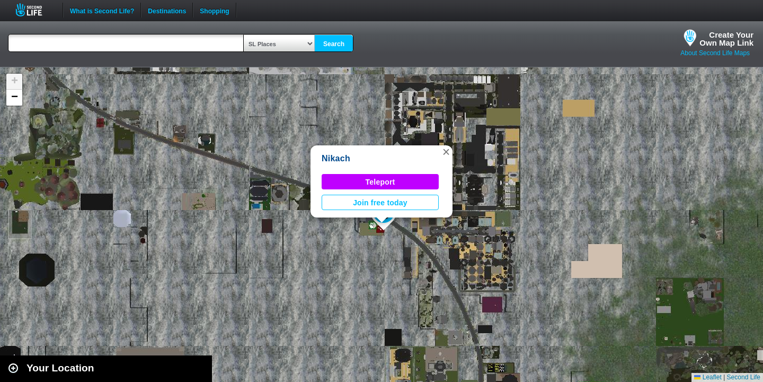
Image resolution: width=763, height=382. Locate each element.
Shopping (214, 10)
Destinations (167, 10)
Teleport (380, 182)
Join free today (380, 202)
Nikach (336, 158)
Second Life (35, 10)
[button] (446, 151)
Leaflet (707, 377)
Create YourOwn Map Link (726, 38)
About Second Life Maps (715, 53)
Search (333, 44)
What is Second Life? (102, 10)
